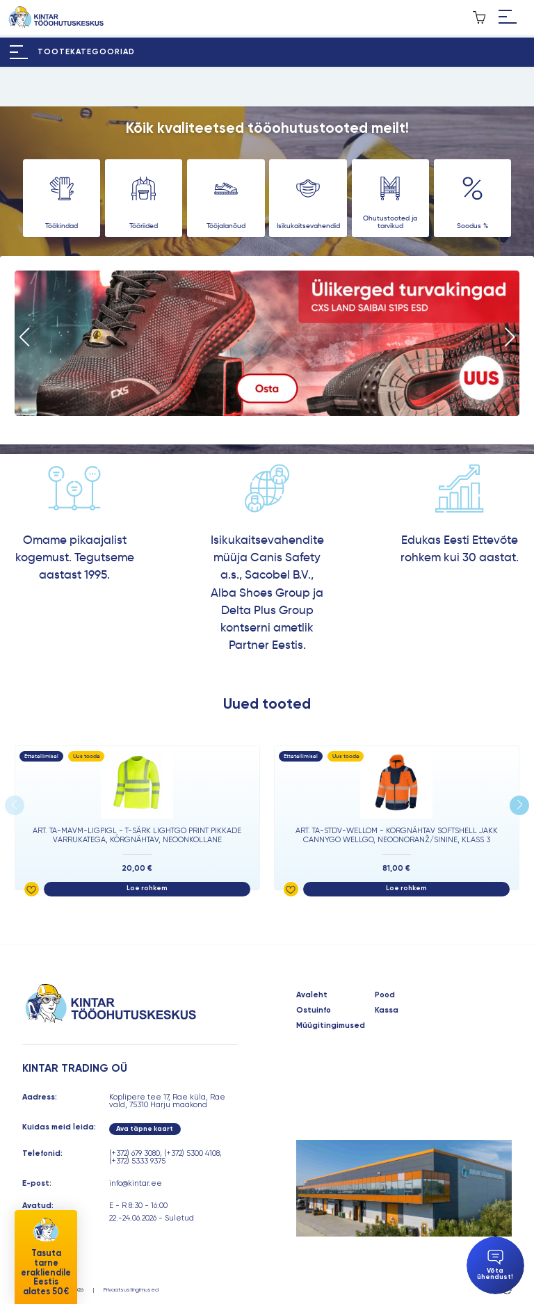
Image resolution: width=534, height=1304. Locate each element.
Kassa (386, 1010)
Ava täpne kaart (144, 1129)
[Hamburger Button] (507, 17)
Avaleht (311, 995)
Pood (385, 995)
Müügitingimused (330, 1025)
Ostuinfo (313, 1010)
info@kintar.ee (135, 1183)
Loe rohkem (147, 888)
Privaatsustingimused (131, 1289)
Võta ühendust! (495, 1265)
